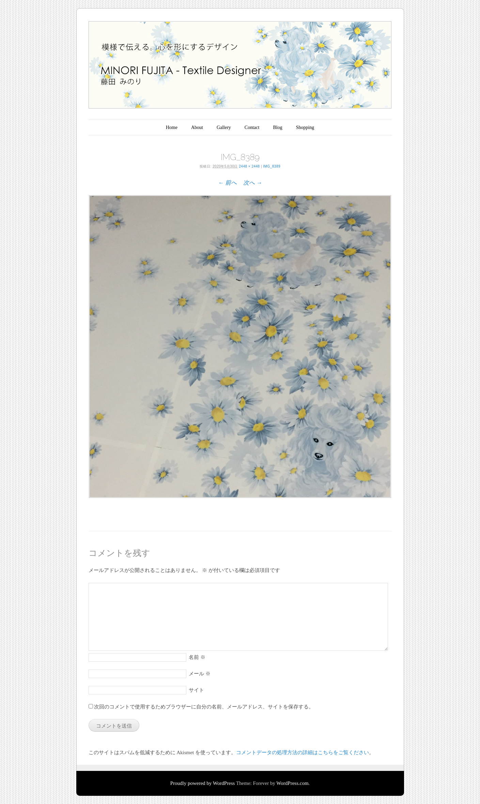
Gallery (224, 127)
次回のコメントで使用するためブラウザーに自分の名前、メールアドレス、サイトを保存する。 (204, 706)
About (197, 127)
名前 (197, 657)
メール (200, 673)
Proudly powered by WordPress (202, 783)
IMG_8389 (271, 166)
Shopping (305, 127)
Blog (277, 127)
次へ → (252, 183)
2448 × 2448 (249, 166)
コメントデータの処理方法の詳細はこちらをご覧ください (302, 752)
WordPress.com (292, 783)
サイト (196, 690)
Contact (252, 127)
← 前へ (227, 183)
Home (171, 127)
